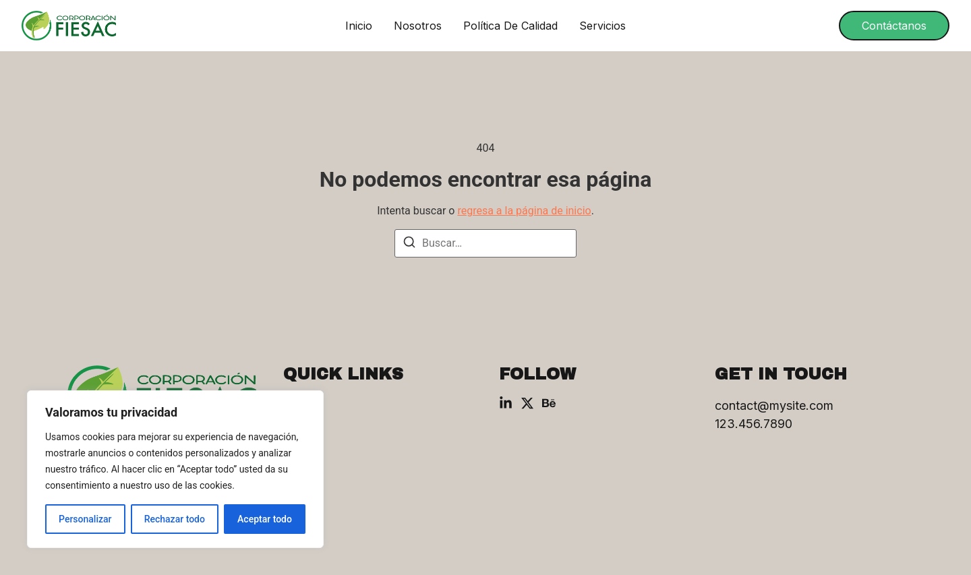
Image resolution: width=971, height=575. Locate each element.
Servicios (602, 25)
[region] (175, 469)
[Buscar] (409, 244)
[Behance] (549, 403)
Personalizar (85, 519)
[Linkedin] (505, 403)
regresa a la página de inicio (524, 210)
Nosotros (418, 25)
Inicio (358, 25)
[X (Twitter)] (527, 403)
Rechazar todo (174, 519)
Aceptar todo (264, 519)
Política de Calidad (510, 25)
